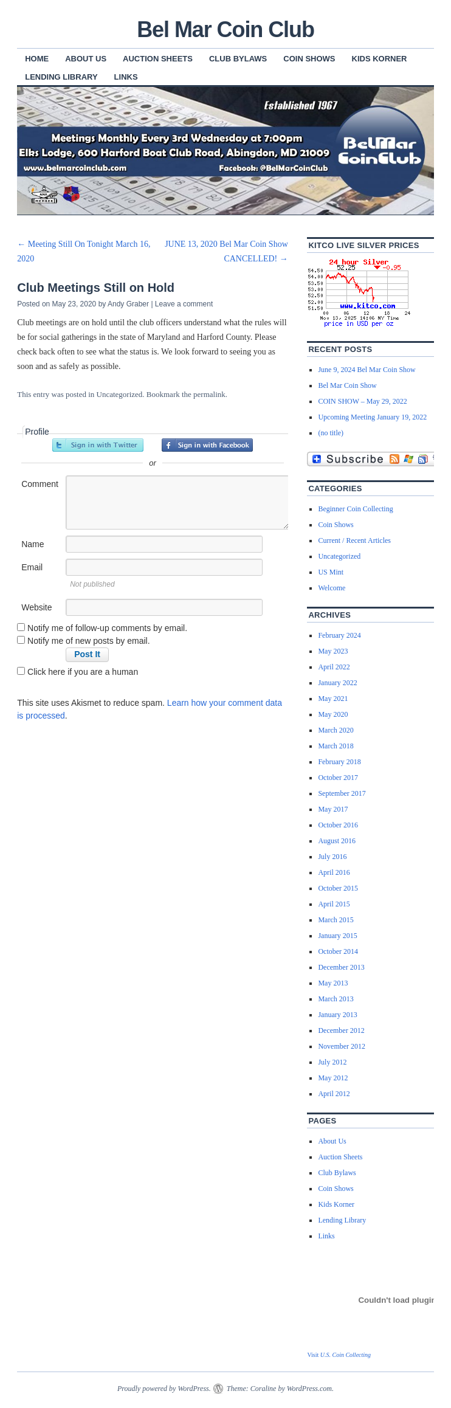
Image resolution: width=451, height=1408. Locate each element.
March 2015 (335, 920)
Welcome (331, 588)
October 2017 (338, 777)
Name (32, 544)
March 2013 (335, 999)
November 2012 (341, 1046)
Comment (39, 484)
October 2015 (338, 888)
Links (126, 76)
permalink (209, 394)
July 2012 (332, 1062)
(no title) (330, 433)
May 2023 (333, 651)
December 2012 (341, 1030)
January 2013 (337, 1014)
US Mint (330, 572)
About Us (85, 58)
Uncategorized (120, 394)
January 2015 (337, 935)
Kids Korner (379, 58)
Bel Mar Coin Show (347, 385)
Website (36, 607)
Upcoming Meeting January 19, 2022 (372, 417)
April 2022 (333, 667)
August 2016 (337, 841)
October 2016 (338, 825)
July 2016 (332, 856)
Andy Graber (128, 304)
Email (32, 567)
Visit (339, 1354)
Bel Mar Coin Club (225, 29)
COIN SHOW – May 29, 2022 (362, 401)
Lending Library (61, 76)
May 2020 (333, 714)
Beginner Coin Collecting (355, 509)
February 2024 (339, 635)
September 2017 (341, 793)
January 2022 (337, 682)
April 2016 (333, 872)
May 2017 (333, 809)
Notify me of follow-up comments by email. (107, 628)
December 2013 (341, 967)
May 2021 (333, 698)
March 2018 (335, 746)
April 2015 (333, 904)
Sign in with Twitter (97, 445)
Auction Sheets (158, 58)
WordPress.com (309, 1388)
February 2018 (339, 761)
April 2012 (333, 1093)
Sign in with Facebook (207, 445)
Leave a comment (184, 304)
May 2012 (333, 1078)
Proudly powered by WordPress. (164, 1388)
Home (37, 58)
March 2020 (335, 730)
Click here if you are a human (77, 672)
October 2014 (338, 951)
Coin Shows (309, 58)
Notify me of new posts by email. (88, 641)
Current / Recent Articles (354, 540)
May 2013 (333, 983)
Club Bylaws (238, 58)
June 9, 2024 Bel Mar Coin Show (366, 369)
